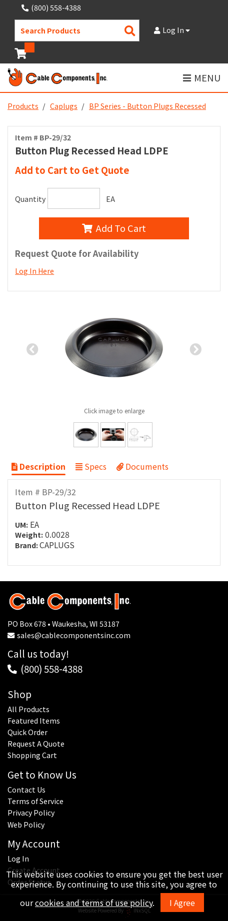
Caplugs (64, 106)
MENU (201, 77)
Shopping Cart (32, 755)
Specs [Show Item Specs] (91, 466)
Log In (172, 30)
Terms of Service (36, 801)
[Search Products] (130, 30)
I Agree (182, 903)
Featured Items (34, 721)
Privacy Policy (31, 813)
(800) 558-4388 (51, 668)
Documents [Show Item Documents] (142, 466)
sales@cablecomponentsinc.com (73, 635)
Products (23, 106)
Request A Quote (36, 744)
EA (110, 199)
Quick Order (28, 732)
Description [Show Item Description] (39, 466)
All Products (29, 709)
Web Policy (26, 825)
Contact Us (27, 790)
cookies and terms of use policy (93, 903)
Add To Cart (114, 227)
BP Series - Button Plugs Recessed (147, 106)
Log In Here (34, 271)
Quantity (30, 199)
